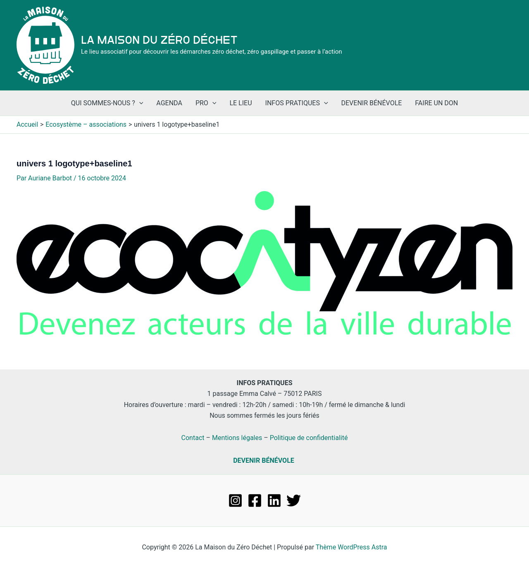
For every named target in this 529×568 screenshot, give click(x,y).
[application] (139, 103)
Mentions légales (237, 438)
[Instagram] (235, 500)
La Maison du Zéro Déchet (159, 40)
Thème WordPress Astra (351, 547)
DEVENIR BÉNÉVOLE (263, 460)
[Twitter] (293, 500)
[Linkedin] (274, 500)
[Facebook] (255, 500)
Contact (193, 438)
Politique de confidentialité (309, 438)
